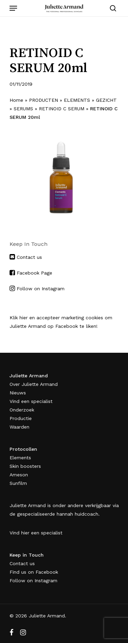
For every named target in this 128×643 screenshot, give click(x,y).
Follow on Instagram (41, 288)
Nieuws (18, 392)
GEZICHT (106, 100)
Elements (20, 457)
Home (16, 100)
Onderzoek (22, 410)
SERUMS (23, 108)
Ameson (19, 474)
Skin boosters (25, 466)
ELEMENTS (77, 100)
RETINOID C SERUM (61, 108)
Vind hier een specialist (36, 532)
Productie (21, 418)
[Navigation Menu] (13, 8)
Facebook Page (34, 273)
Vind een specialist (31, 401)
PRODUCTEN (43, 100)
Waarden (19, 427)
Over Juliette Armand (34, 384)
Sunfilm (18, 483)
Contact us (28, 257)
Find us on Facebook (34, 572)
